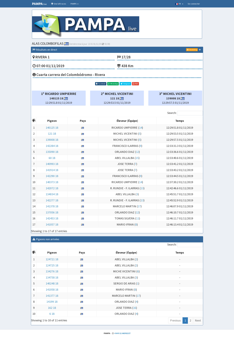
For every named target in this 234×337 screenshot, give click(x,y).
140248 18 (52, 283)
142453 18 (52, 218)
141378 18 (52, 206)
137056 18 (52, 212)
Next (198, 320)
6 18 (51, 314)
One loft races (58, 3)
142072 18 (52, 188)
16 (134, 308)
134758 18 (52, 277)
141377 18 (52, 295)
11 (137, 218)
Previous (175, 320)
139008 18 (52, 139)
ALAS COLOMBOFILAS (50, 43)
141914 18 (52, 170)
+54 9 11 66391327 (122, 333)
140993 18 (52, 164)
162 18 (52, 308)
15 (137, 158)
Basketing (192, 50)
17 (139, 206)
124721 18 (52, 259)
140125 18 (52, 127)
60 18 (52, 158)
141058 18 (52, 289)
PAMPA (74, 3)
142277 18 (52, 200)
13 (142, 188)
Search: (185, 113)
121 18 (52, 133)
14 (140, 127)
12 (137, 152)
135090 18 (52, 152)
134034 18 (52, 194)
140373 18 (52, 182)
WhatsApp (113, 84)
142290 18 (52, 176)
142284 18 (52, 146)
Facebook (101, 84)
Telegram (125, 84)
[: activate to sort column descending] (34, 121)
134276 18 (52, 271)
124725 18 (52, 265)
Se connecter (194, 3)
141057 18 (52, 224)
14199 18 (51, 301)
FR (179, 3)
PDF (135, 84)
